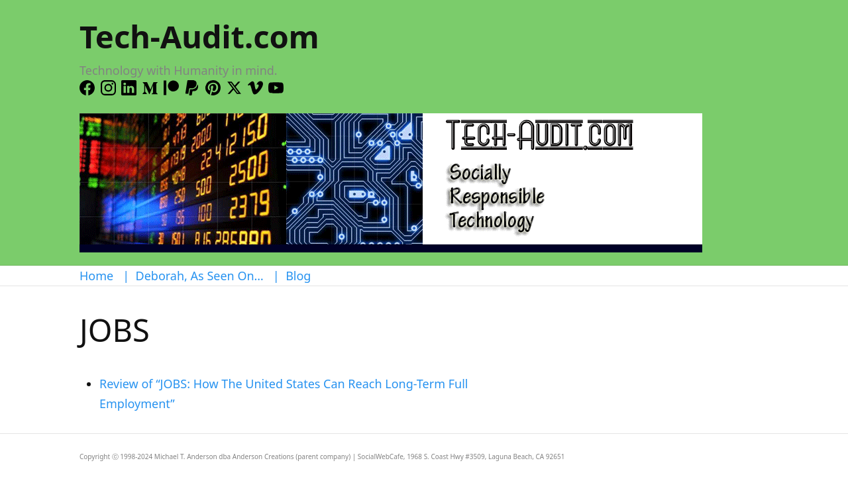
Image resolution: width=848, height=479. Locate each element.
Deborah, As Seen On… (200, 276)
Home (96, 276)
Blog (298, 276)
